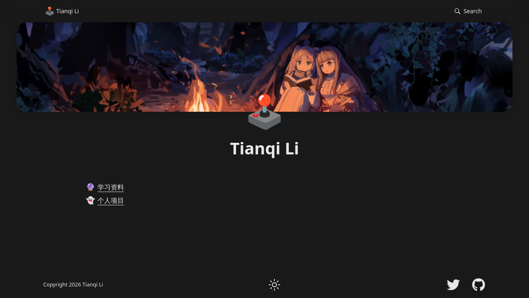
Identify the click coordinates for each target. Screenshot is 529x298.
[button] (468, 11)
